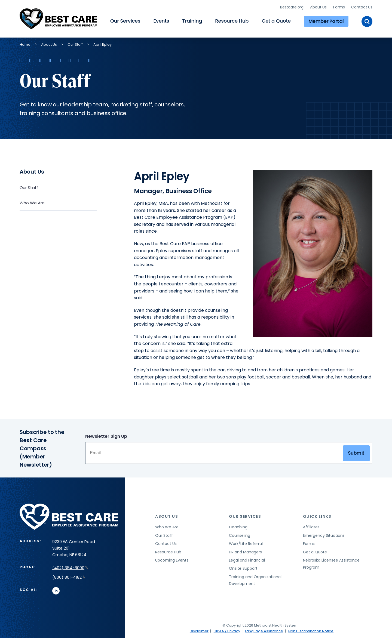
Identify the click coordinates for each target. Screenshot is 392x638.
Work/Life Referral (246, 543)
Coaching (238, 526)
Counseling (239, 534)
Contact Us (361, 7)
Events (161, 20)
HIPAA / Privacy (227, 630)
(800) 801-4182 (68, 576)
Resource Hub (232, 20)
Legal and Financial (247, 559)
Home (25, 43)
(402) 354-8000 (70, 567)
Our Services (125, 20)
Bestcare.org (292, 7)
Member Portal (326, 20)
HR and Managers (245, 551)
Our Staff (75, 43)
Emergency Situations (324, 534)
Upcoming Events (171, 559)
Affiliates (311, 526)
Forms (339, 7)
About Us (318, 7)
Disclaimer (199, 630)
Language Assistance (264, 630)
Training (192, 20)
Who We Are (32, 202)
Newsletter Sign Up (106, 435)
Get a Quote (276, 20)
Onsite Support (243, 568)
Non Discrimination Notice (310, 630)
